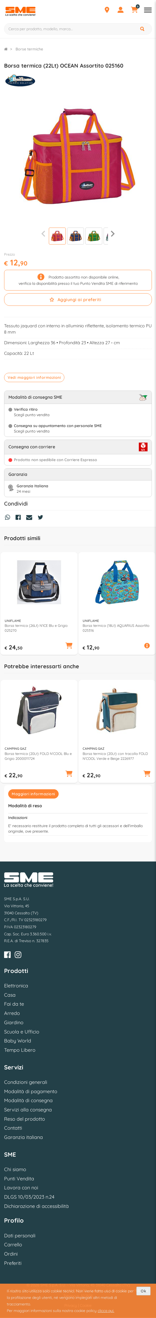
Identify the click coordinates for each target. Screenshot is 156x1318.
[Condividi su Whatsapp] (9, 518)
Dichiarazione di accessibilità (36, 1206)
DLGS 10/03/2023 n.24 (29, 1197)
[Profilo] (120, 10)
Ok (143, 1291)
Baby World (17, 1041)
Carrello (13, 1244)
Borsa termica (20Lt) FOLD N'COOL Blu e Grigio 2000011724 (38, 756)
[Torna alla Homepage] (6, 49)
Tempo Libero (19, 1050)
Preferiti (13, 1263)
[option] (39, 603)
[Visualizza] (57, 236)
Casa (10, 995)
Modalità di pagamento (30, 1091)
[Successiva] (112, 234)
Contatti (13, 1128)
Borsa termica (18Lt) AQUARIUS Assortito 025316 (116, 628)
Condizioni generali (25, 1082)
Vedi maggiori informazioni (34, 377)
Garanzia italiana (23, 1137)
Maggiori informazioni (33, 793)
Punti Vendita (19, 1178)
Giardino (13, 1022)
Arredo (12, 1013)
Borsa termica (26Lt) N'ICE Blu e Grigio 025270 (36, 628)
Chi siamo (15, 1169)
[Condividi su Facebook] (19, 518)
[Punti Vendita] (107, 10)
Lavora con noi (21, 1187)
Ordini (11, 1254)
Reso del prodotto (24, 1119)
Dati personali (19, 1235)
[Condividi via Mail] (30, 518)
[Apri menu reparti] (148, 10)
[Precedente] (43, 234)
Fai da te (14, 1004)
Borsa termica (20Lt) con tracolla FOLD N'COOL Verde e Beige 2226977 (115, 756)
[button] (69, 646)
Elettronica (16, 986)
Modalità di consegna (28, 1100)
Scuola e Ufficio (21, 1032)
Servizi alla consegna (28, 1110)
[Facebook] (7, 956)
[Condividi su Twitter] (42, 518)
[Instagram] (18, 956)
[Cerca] (142, 29)
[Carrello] (134, 10)
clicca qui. (106, 1310)
